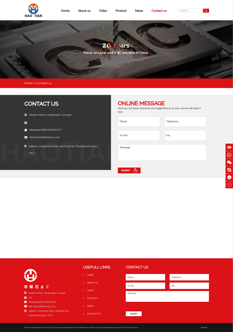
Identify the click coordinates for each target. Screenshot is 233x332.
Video (103, 11)
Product (121, 11)
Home (65, 11)
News (139, 11)
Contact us (159, 11)
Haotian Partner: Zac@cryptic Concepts (50, 115)
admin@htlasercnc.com (47, 137)
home (90, 275)
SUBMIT (134, 314)
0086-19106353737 (51, 130)
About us (84, 11)
